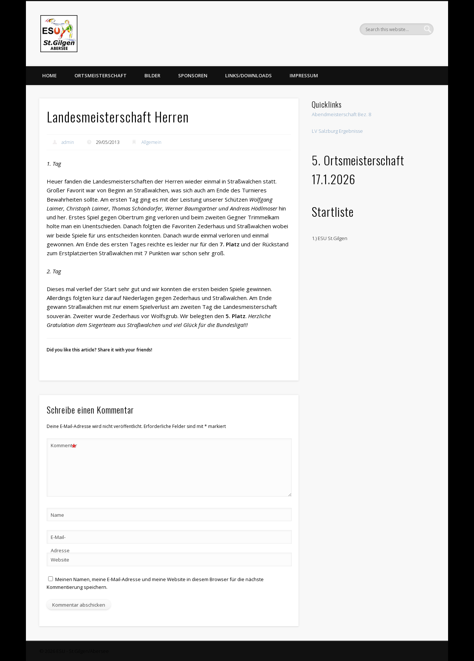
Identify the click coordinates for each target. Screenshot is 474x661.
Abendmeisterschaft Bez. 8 (341, 114)
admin (67, 142)
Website (60, 559)
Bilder (152, 75)
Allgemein (151, 142)
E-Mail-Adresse (60, 544)
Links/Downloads (248, 75)
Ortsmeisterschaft (100, 75)
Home (49, 75)
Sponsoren (192, 75)
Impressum (304, 75)
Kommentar (64, 445)
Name (57, 515)
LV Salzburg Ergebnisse (337, 131)
